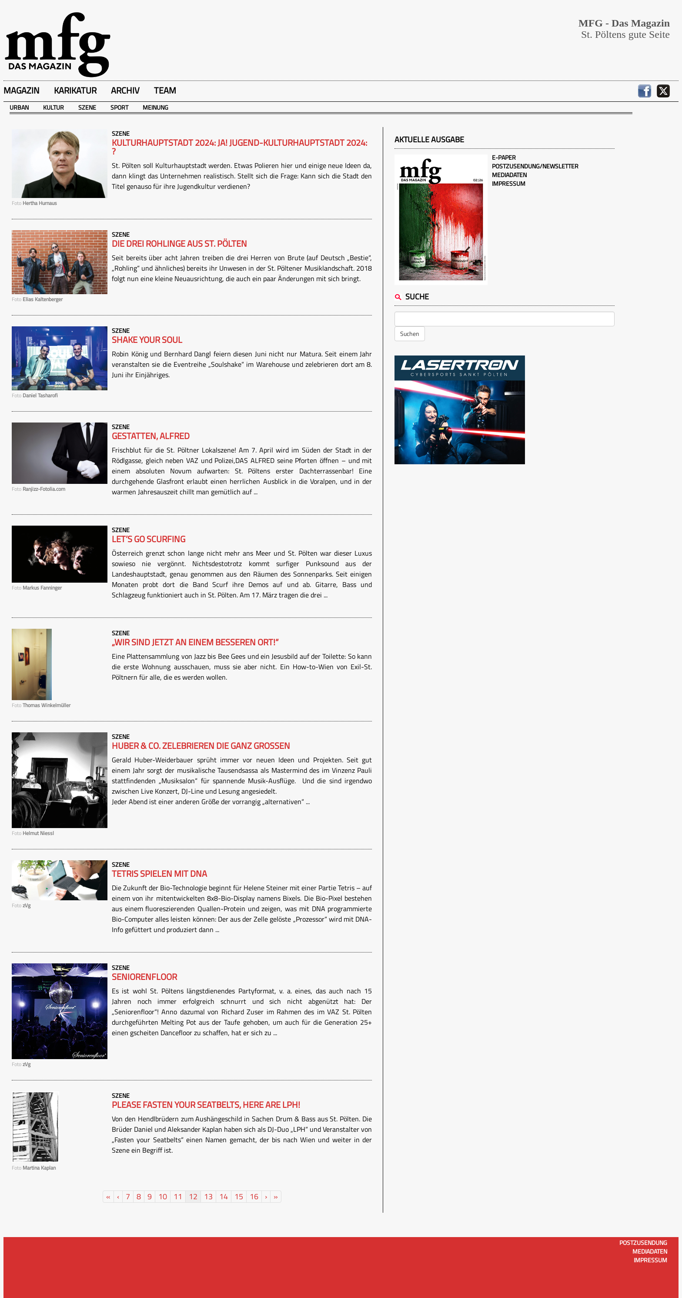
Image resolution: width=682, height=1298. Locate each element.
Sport (119, 107)
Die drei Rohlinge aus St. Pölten (179, 243)
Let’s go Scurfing (148, 539)
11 (178, 1196)
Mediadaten (509, 174)
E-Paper (504, 157)
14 (223, 1196)
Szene (87, 107)
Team (165, 90)
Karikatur (75, 90)
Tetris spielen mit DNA (159, 873)
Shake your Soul (147, 339)
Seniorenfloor (144, 977)
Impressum (508, 183)
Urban (19, 107)
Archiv (125, 90)
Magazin (21, 90)
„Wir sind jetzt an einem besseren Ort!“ (195, 642)
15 (238, 1196)
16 (254, 1196)
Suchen (409, 333)
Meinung (155, 107)
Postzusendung (643, 1242)
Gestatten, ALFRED (151, 436)
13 (208, 1196)
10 (162, 1196)
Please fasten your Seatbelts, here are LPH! (206, 1104)
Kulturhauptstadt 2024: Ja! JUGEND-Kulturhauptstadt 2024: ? (239, 147)
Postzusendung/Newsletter (535, 166)
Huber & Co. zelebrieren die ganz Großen (201, 745)
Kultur (53, 107)
